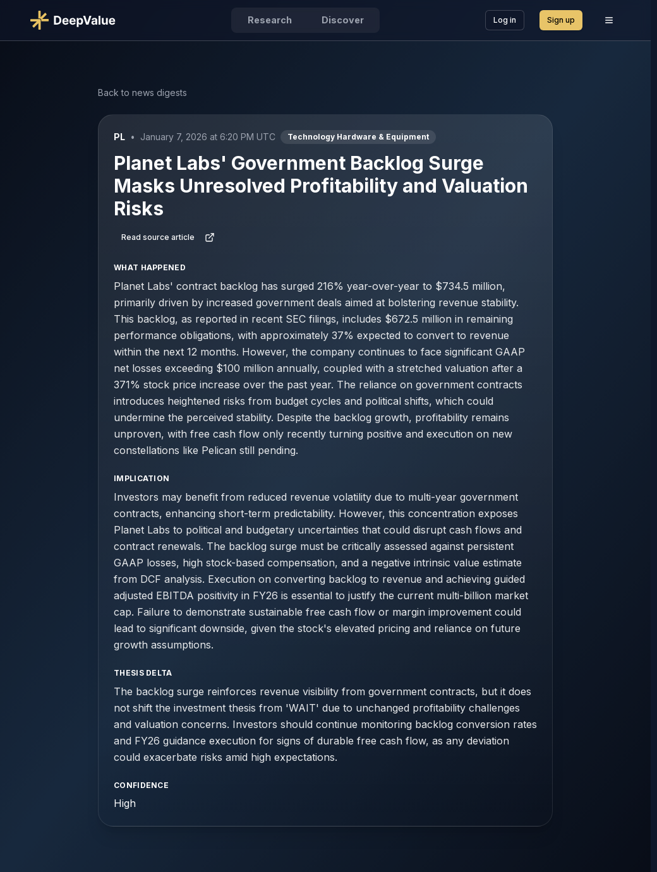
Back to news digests (142, 92)
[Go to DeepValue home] (78, 20)
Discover (343, 20)
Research (270, 20)
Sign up (561, 20)
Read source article (168, 237)
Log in (504, 20)
